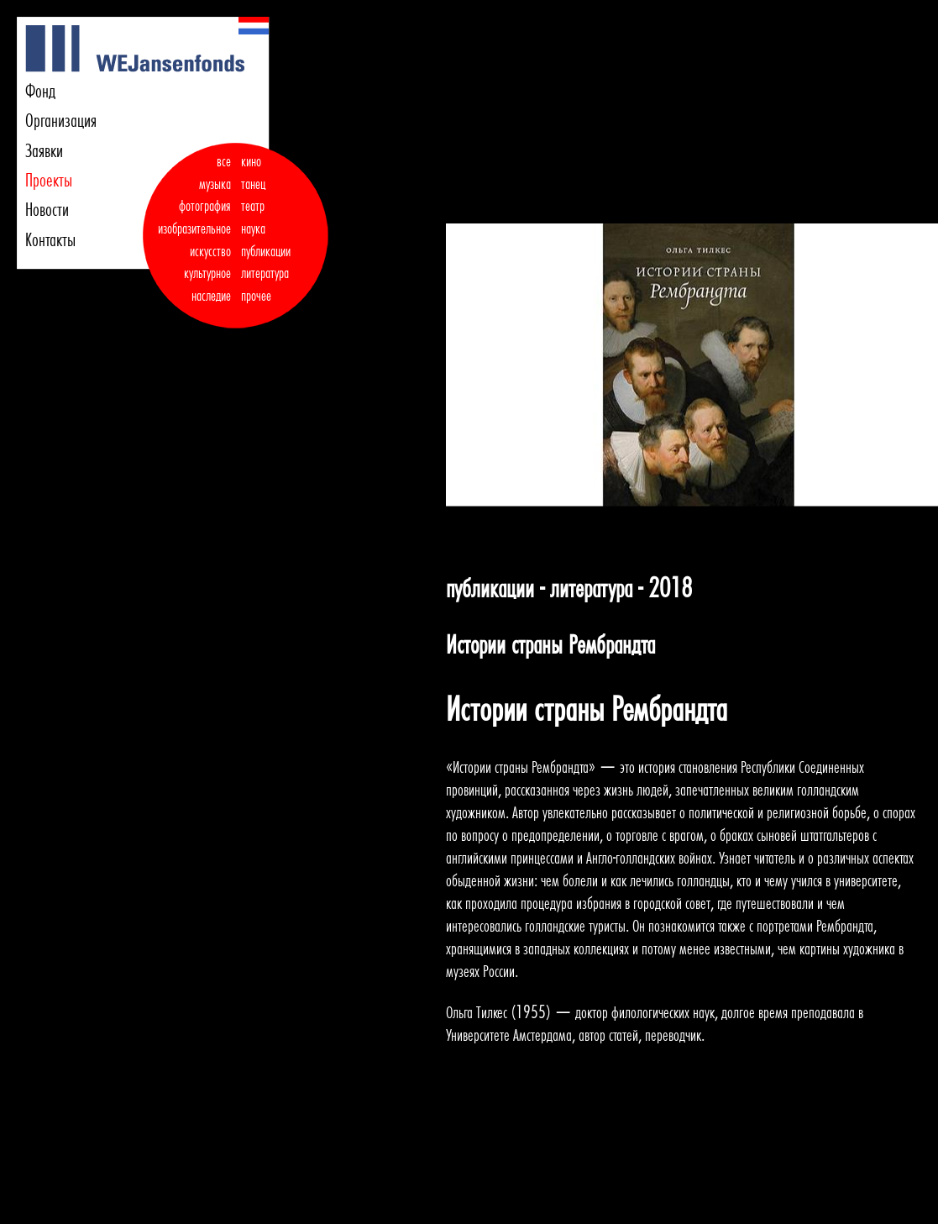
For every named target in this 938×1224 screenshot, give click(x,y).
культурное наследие (207, 284)
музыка (215, 184)
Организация (61, 120)
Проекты (48, 180)
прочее (256, 295)
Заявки (44, 150)
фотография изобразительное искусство (194, 228)
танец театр (253, 195)
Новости (47, 209)
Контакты (50, 239)
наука (253, 228)
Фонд (40, 91)
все (224, 161)
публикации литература (266, 262)
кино (251, 161)
